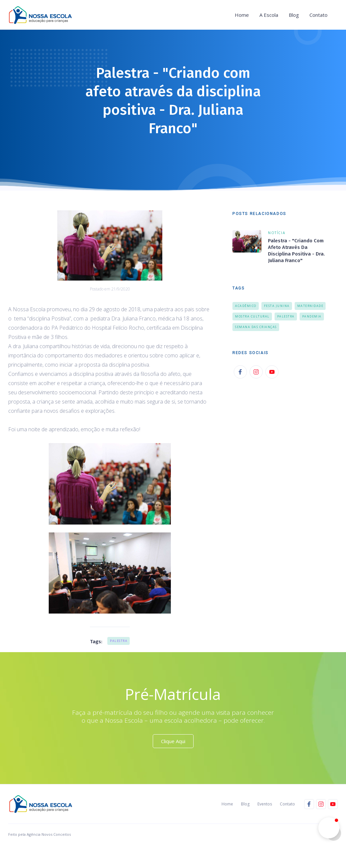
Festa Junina (277, 306)
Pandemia (312, 316)
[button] (268, 14)
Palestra (118, 641)
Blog (294, 15)
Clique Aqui (173, 741)
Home (242, 15)
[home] (42, 15)
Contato (318, 15)
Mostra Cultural (252, 316)
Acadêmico (245, 306)
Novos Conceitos (55, 834)
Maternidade (310, 306)
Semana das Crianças (256, 327)
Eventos (264, 804)
